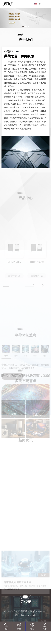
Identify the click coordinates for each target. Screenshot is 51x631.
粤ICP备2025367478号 (25, 615)
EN (37, 4)
